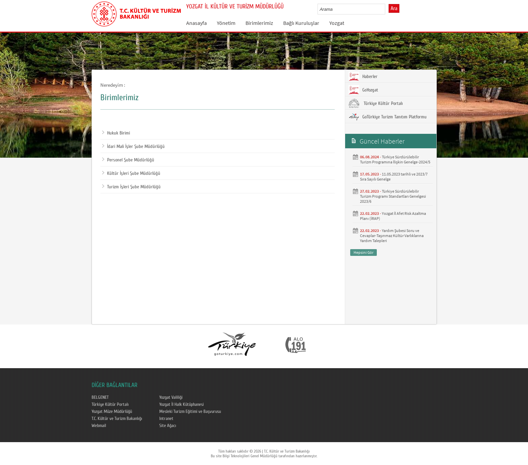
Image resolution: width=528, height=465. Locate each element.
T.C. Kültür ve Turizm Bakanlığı (117, 418)
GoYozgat (363, 89)
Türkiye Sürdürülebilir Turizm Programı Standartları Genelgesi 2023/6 (393, 196)
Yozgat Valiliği (171, 397)
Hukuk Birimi (116, 133)
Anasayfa (196, 23)
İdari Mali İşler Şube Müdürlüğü (133, 146)
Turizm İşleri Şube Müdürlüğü (131, 187)
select (387, 9)
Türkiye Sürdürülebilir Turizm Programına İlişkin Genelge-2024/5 (395, 159)
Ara (394, 8)
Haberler (363, 76)
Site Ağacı (167, 425)
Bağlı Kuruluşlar (301, 23)
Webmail (99, 425)
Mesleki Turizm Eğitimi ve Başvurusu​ (190, 411)
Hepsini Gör (363, 252)
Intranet (166, 418)
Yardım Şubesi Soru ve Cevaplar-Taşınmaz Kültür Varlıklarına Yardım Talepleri (392, 235)
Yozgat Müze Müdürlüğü (112, 411)
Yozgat (336, 23)
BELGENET (100, 397)
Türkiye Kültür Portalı (376, 103)
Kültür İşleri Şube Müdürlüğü (131, 173)
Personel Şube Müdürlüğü (128, 160)
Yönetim (226, 23)
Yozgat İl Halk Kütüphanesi (181, 404)
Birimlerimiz (259, 23)
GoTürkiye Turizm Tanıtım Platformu (388, 116)
